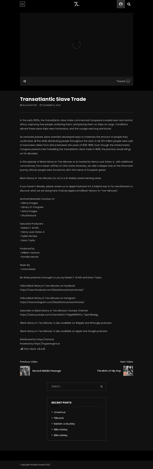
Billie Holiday (61, 429)
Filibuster (59, 418)
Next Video (126, 361)
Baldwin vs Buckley (64, 423)
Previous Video (29, 361)
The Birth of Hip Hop (109, 370)
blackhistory (30, 105)
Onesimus (60, 412)
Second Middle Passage (46, 370)
